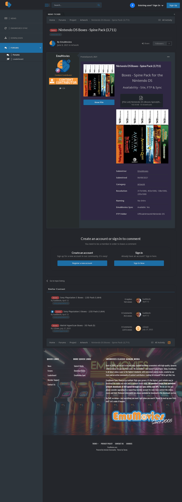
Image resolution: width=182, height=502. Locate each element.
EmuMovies (66, 42)
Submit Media (79, 366)
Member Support (53, 380)
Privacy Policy (106, 443)
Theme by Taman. (122, 450)
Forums (50, 370)
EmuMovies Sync (79, 375)
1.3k (62, 88)
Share (145, 43)
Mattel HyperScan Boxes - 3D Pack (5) (77, 325)
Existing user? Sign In (150, 5)
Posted (89, 56)
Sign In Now (139, 263)
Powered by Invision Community (106, 450)
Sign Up (173, 5)
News (49, 366)
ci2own (56, 328)
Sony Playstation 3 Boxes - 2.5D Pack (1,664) (80, 297)
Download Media (79, 370)
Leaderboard (52, 375)
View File (99, 102)
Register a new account (82, 263)
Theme (95, 443)
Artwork (75, 45)
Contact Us (51, 384)
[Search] (76, 5)
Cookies (129, 443)
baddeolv (57, 300)
